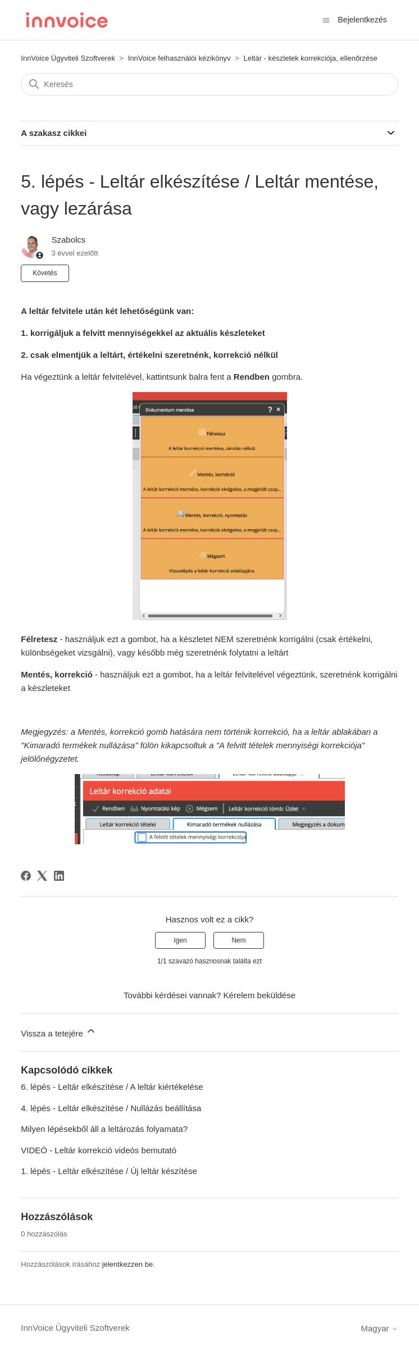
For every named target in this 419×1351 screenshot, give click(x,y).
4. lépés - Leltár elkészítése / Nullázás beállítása (111, 1108)
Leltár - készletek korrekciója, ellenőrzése (310, 58)
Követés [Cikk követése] (45, 273)
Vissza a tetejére (59, 1031)
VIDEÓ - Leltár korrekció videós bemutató (98, 1150)
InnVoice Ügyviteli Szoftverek (68, 58)
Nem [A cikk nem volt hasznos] (238, 940)
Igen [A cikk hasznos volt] (180, 940)
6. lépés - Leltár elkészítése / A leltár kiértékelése (112, 1086)
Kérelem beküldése (259, 995)
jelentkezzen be (127, 1264)
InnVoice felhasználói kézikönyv (179, 58)
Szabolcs (68, 239)
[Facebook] (26, 876)
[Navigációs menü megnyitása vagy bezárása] (326, 19)
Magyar (379, 1328)
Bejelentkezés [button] (362, 19)
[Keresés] (209, 84)
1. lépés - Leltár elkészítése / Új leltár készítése (109, 1171)
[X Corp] (42, 876)
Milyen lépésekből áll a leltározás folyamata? (104, 1129)
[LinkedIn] (59, 876)
